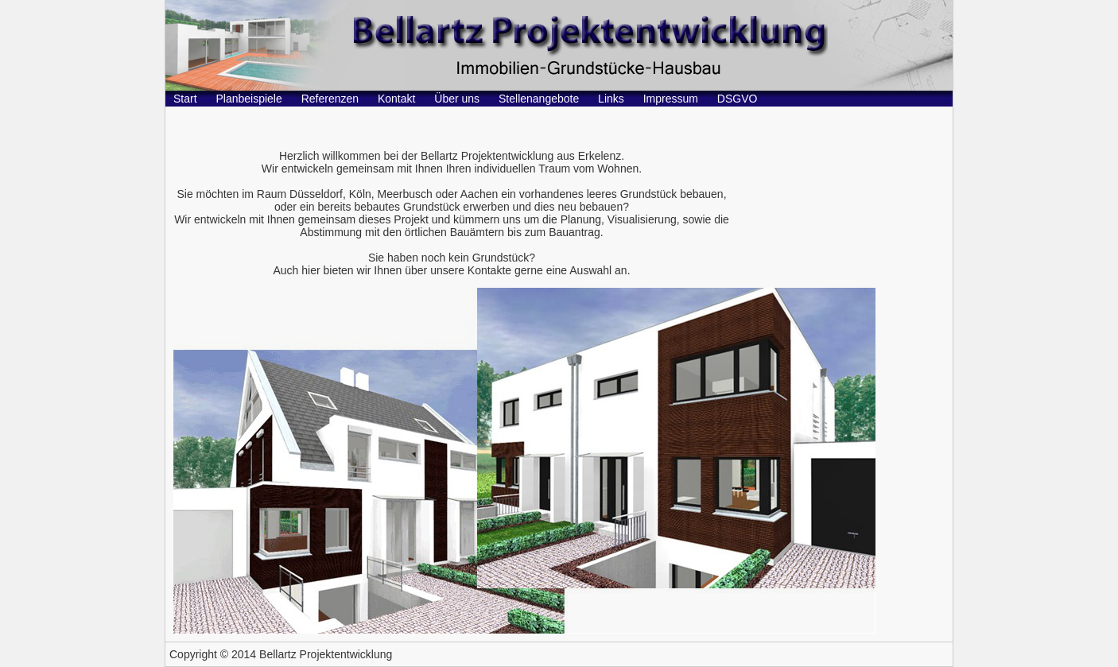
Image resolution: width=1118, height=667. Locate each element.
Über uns (456, 98)
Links (611, 98)
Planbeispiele (248, 98)
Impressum (670, 98)
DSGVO (737, 98)
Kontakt (396, 98)
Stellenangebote (539, 98)
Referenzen (330, 98)
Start (185, 98)
